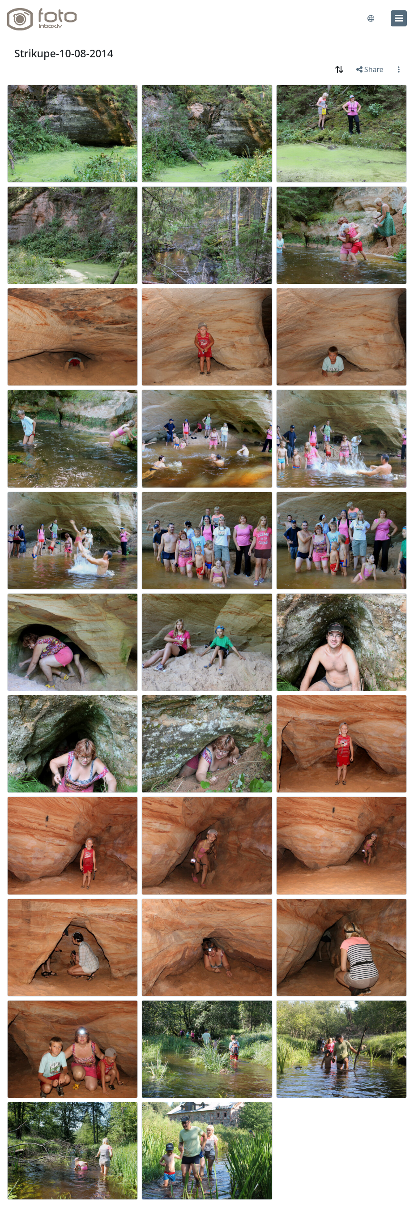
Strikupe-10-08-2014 (63, 53)
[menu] (399, 18)
